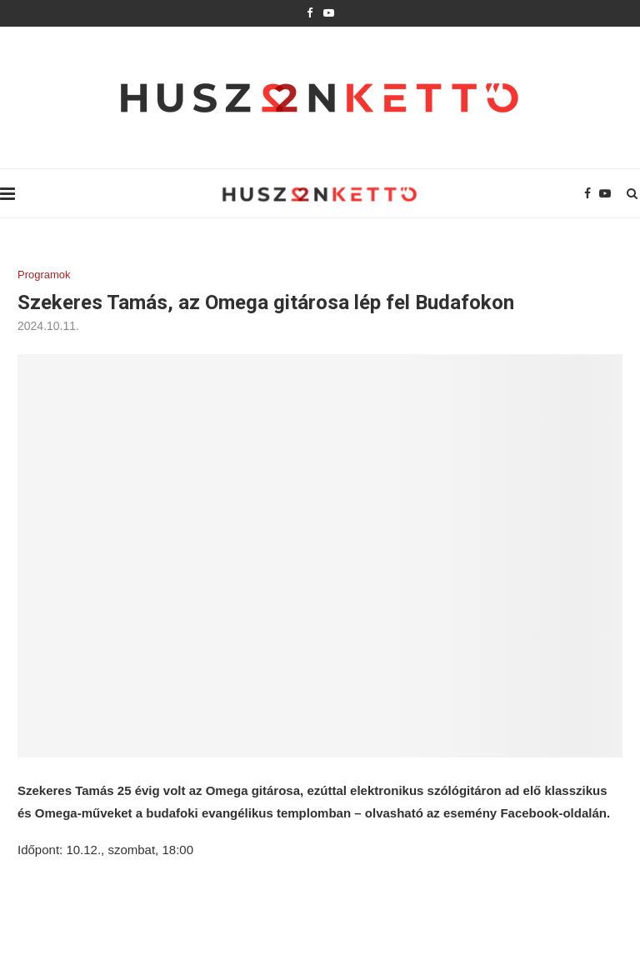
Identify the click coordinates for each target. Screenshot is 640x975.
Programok (44, 274)
